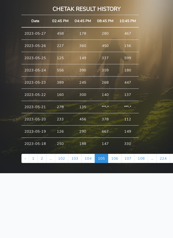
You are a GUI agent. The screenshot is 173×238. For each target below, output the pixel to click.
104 (88, 158)
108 (141, 158)
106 (114, 158)
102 (61, 158)
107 (128, 158)
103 (74, 158)
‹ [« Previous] (25, 158)
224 (163, 158)
